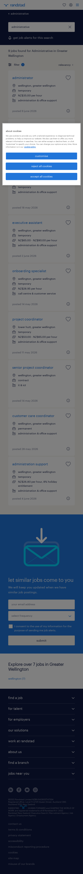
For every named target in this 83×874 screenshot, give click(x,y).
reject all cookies (41, 166)
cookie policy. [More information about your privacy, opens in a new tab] (30, 147)
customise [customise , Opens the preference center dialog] (41, 155)
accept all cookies (41, 176)
